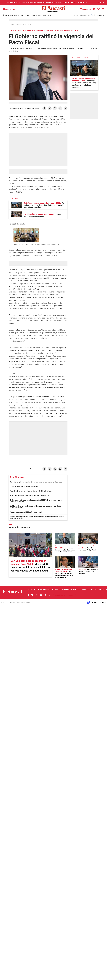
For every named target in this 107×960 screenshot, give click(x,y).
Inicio (18, 2)
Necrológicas (42, 15)
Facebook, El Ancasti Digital (28, 595)
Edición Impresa (18, 15)
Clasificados (33, 15)
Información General (54, 2)
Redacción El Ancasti (33, 108)
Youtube (41, 595)
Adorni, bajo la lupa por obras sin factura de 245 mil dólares (31, 491)
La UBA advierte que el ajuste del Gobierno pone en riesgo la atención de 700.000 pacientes (35, 507)
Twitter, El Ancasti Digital (32, 595)
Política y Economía (29, 2)
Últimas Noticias (8, 15)
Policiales (41, 2)
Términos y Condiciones (59, 595)
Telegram (50, 595)
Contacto (49, 15)
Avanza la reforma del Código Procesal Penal (26, 512)
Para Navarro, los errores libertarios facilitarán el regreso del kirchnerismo (36, 482)
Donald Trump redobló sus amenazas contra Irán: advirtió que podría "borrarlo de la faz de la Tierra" (37, 517)
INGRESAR (101, 2)
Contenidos (82, 2)
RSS (76, 595)
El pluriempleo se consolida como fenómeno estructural (29, 495)
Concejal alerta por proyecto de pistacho (24, 486)
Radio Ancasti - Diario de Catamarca (9, 9)
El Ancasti (12, 25)
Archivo (26, 15)
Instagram (37, 595)
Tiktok (45, 595)
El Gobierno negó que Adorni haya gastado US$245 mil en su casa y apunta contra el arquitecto (36, 500)
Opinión (74, 2)
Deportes (66, 2)
